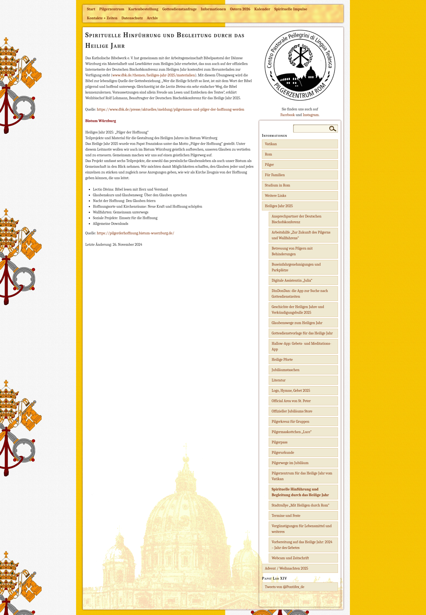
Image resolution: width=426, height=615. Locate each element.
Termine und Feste (286, 515)
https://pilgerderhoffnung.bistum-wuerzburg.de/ (135, 233)
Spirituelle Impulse (290, 9)
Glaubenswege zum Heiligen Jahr (297, 323)
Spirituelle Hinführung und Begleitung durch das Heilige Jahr (300, 492)
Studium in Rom (277, 185)
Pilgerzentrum (111, 9)
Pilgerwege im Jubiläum (290, 463)
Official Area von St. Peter (291, 401)
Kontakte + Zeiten (102, 18)
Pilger (269, 164)
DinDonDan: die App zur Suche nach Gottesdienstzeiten (300, 293)
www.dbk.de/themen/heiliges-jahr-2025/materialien (153, 75)
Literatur (279, 380)
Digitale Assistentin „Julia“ (292, 280)
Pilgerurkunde (283, 452)
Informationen (213, 9)
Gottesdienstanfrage (179, 9)
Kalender (262, 9)
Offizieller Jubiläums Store (292, 411)
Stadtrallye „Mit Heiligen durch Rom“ (300, 505)
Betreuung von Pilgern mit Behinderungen (292, 251)
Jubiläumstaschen (285, 370)
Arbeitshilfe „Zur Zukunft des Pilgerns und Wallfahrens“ (301, 235)
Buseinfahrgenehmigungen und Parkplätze (296, 267)
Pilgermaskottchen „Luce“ (292, 432)
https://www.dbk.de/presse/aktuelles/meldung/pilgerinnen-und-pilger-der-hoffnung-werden (171, 109)
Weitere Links (275, 195)
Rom (268, 154)
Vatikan (271, 144)
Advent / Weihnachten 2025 (286, 568)
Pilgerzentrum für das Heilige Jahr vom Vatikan (302, 476)
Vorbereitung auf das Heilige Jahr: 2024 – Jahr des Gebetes (302, 545)
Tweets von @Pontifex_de (284, 587)
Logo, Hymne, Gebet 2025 (291, 390)
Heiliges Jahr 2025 (279, 206)
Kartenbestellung (143, 9)
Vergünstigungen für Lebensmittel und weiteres (302, 529)
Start (91, 9)
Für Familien (275, 175)
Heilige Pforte (282, 359)
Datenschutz (132, 18)
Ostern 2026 (240, 9)
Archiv (152, 18)
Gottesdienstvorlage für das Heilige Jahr (302, 333)
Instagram (311, 115)
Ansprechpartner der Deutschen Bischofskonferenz (296, 219)
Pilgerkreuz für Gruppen (290, 421)
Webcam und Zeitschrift (290, 558)
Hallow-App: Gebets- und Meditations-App (301, 346)
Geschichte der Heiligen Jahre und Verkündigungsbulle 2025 (298, 310)
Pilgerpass (279, 442)
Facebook (287, 115)
